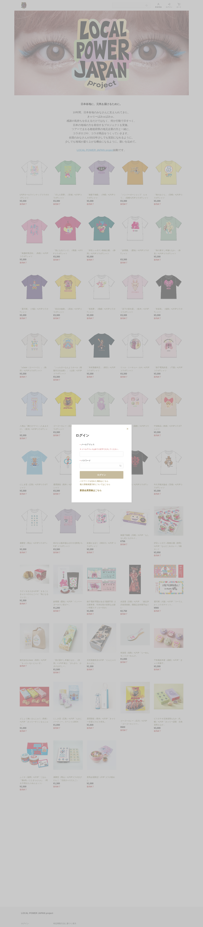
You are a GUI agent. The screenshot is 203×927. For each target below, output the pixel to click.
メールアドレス (87, 444)
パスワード (85, 460)
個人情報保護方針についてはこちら (95, 484)
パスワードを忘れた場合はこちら (94, 481)
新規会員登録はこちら (91, 490)
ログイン (101, 475)
